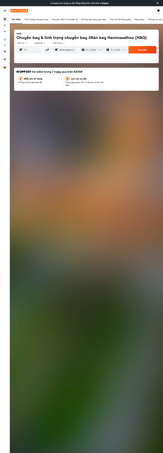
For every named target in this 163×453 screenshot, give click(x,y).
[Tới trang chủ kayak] (19, 10)
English (105, 3)
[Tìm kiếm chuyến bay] (5, 19)
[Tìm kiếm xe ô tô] (5, 31)
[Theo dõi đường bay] (5, 45)
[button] (158, 3)
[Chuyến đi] (5, 59)
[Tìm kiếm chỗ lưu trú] (5, 25)
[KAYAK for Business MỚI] (5, 51)
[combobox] (59, 43)
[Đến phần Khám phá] (5, 39)
